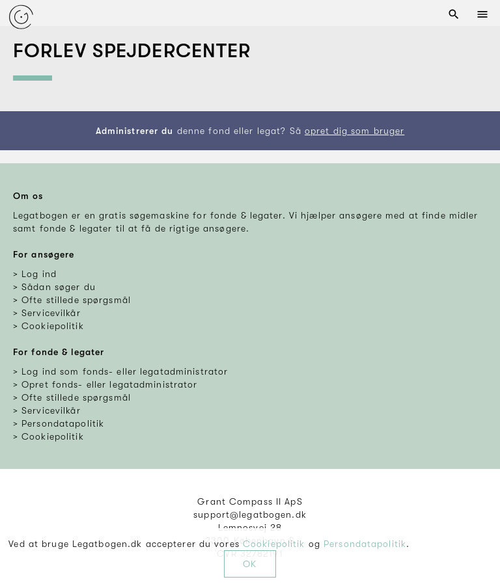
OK (250, 564)
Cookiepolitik (274, 544)
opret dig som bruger (354, 131)
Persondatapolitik (365, 544)
